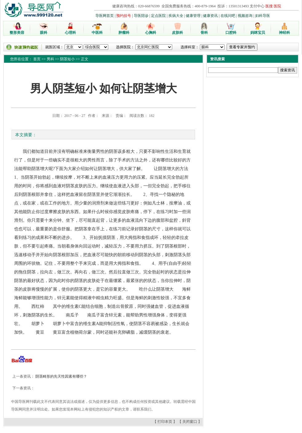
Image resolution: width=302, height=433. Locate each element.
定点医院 (158, 16)
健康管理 (193, 16)
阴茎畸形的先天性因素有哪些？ (60, 376)
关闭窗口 (189, 421)
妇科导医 (262, 16)
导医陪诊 (141, 16)
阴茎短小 (67, 59)
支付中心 (257, 6)
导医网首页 (104, 16)
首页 (37, 59)
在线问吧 (228, 16)
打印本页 (164, 421)
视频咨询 (245, 16)
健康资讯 (210, 16)
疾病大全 (176, 16)
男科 (50, 59)
